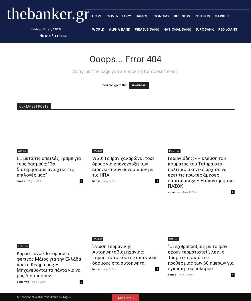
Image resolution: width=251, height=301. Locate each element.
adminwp (174, 192)
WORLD (22, 150)
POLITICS (174, 150)
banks (21, 181)
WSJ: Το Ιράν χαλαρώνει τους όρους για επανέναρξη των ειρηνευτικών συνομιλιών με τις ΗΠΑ (123, 167)
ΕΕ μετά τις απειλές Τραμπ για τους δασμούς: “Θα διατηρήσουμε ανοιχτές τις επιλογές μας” (49, 167)
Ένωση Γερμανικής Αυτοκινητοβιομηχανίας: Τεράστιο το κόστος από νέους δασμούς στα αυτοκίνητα (125, 255)
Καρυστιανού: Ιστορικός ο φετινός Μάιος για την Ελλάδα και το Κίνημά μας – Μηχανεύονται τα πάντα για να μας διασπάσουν (49, 264)
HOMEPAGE (138, 85)
